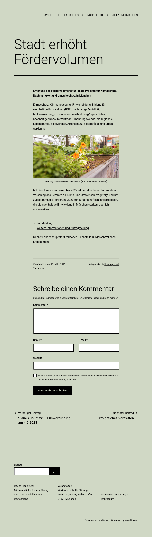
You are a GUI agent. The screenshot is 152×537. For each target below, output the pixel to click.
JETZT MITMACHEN (125, 15)
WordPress (131, 520)
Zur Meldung (44, 223)
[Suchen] (54, 471)
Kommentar (40, 304)
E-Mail (83, 339)
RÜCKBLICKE (95, 15)
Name (37, 339)
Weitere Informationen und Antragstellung (63, 228)
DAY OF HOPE (51, 15)
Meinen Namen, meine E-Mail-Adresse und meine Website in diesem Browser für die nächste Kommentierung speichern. (78, 377)
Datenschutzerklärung (113, 494)
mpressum (108, 498)
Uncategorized (111, 264)
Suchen (18, 464)
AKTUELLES (71, 15)
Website (37, 357)
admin (41, 268)
